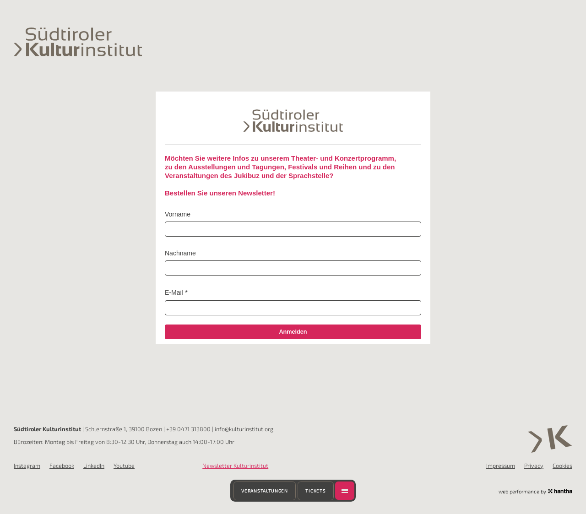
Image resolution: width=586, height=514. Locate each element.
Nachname (180, 253)
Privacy (533, 465)
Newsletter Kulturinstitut (235, 465)
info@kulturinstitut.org (244, 429)
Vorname (177, 214)
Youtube (124, 465)
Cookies (562, 465)
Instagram (27, 465)
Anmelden (293, 332)
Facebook (61, 465)
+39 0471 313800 (188, 429)
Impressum (500, 465)
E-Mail (174, 292)
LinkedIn (93, 465)
